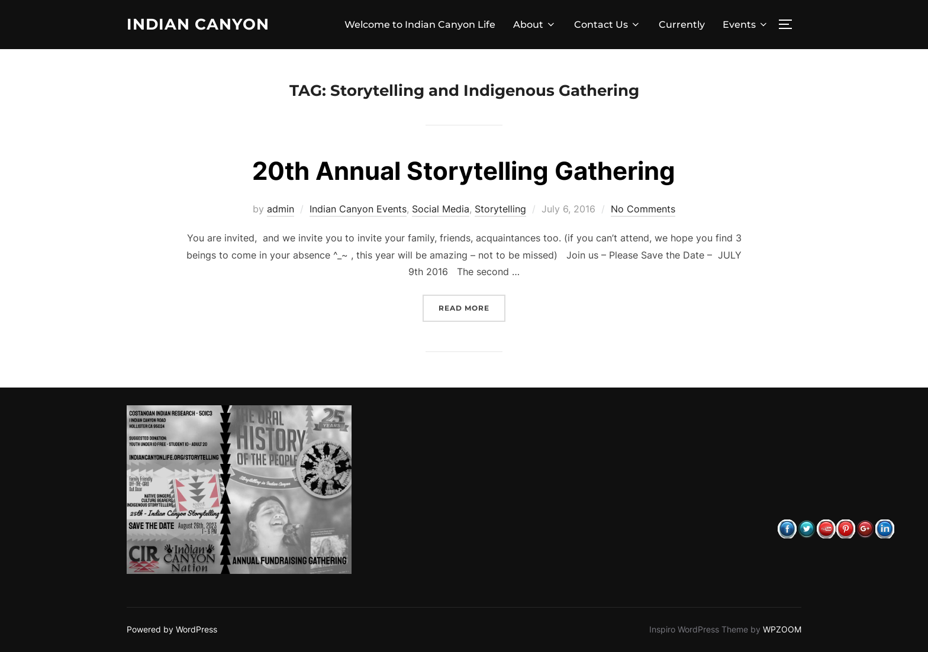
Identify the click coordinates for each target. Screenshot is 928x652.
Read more (472, 306)
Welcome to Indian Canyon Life (419, 24)
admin (280, 209)
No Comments (643, 209)
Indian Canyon (198, 24)
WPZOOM (782, 629)
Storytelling (500, 209)
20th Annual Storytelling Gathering (463, 171)
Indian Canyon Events (358, 209)
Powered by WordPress (172, 629)
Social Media (440, 209)
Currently (682, 24)
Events (746, 24)
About (534, 24)
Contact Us (607, 24)
